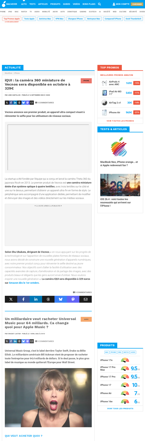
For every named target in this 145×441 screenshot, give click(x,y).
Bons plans (89, 4)
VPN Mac (59, 19)
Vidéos (76, 4)
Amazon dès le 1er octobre (24, 282)
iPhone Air (105, 393)
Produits (55, 4)
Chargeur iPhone (75, 19)
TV (31, 12)
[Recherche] (99, 4)
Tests (32, 4)
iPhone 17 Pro (107, 376)
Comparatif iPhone (113, 19)
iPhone (17, 73)
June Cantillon (14, 95)
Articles (43, 4)
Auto (62, 12)
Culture (122, 12)
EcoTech (92, 12)
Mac (16, 12)
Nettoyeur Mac (93, 19)
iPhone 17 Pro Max (107, 368)
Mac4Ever (8, 73)
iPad (10, 12)
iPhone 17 (105, 385)
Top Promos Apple (12, 19)
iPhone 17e (106, 360)
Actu (24, 4)
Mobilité (46, 12)
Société (106, 12)
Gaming (83, 12)
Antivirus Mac (45, 19)
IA (100, 12)
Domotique (72, 12)
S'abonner (137, 4)
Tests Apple (29, 19)
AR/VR (55, 12)
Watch (24, 12)
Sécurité (133, 12)
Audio (36, 12)
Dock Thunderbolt (133, 19)
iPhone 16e (106, 401)
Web (114, 12)
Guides (66, 4)
